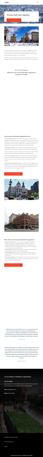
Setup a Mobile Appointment (13, 173)
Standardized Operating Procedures (11, 437)
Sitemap (5, 446)
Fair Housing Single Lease (9, 441)
